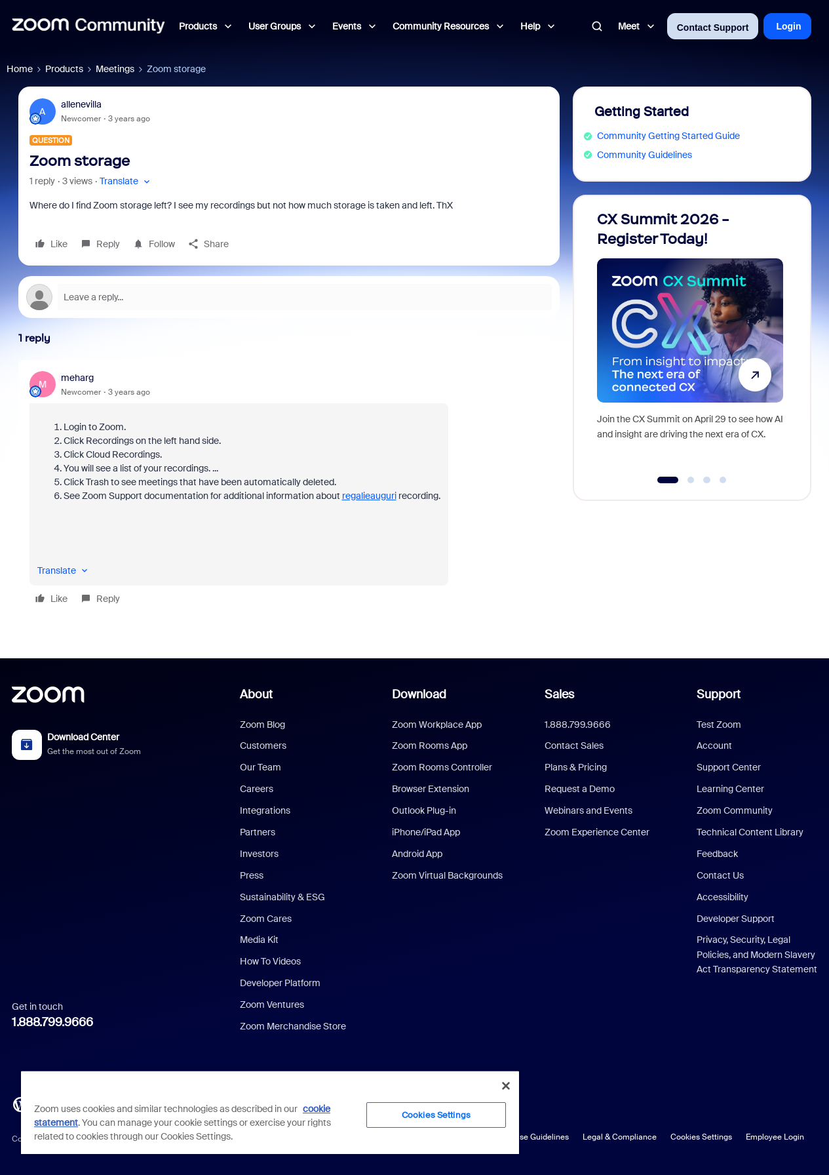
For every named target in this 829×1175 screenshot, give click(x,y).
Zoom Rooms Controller (442, 767)
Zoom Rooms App (429, 745)
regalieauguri (369, 496)
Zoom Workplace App (437, 724)
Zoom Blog (262, 724)
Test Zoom (719, 724)
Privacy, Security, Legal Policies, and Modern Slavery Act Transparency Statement (757, 954)
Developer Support (736, 919)
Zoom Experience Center (597, 832)
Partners (257, 832)
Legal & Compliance (620, 1137)
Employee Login (775, 1137)
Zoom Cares (266, 919)
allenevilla (81, 104)
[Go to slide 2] (691, 480)
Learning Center (730, 789)
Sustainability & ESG (282, 897)
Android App (417, 854)
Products (64, 69)
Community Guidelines (644, 155)
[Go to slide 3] (707, 480)
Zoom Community (735, 810)
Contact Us (720, 875)
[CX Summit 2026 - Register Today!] (690, 342)
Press (251, 875)
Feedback (717, 854)
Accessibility (722, 897)
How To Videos (270, 961)
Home (20, 69)
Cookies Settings (701, 1137)
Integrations (265, 810)
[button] (126, 181)
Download (419, 694)
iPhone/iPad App (426, 832)
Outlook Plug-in (424, 810)
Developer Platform (280, 983)
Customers (263, 745)
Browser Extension (430, 789)
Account (714, 745)
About (256, 694)
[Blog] (20, 1103)
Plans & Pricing (576, 767)
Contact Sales (574, 745)
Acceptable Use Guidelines (519, 1137)
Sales (559, 694)
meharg (77, 378)
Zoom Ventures (272, 1004)
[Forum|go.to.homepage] (88, 26)
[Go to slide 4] (723, 480)
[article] (289, 490)
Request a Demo (580, 789)
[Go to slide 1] (667, 480)
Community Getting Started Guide (668, 136)
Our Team (260, 767)
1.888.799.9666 (52, 1022)
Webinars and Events (588, 810)
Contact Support (713, 27)
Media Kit (259, 940)
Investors (259, 854)
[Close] (506, 1086)
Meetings (115, 69)
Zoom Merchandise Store (293, 1026)
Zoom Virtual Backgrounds (447, 875)
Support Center (729, 767)
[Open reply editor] (289, 297)
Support (719, 694)
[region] (270, 1112)
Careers (256, 789)
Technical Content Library (750, 832)
